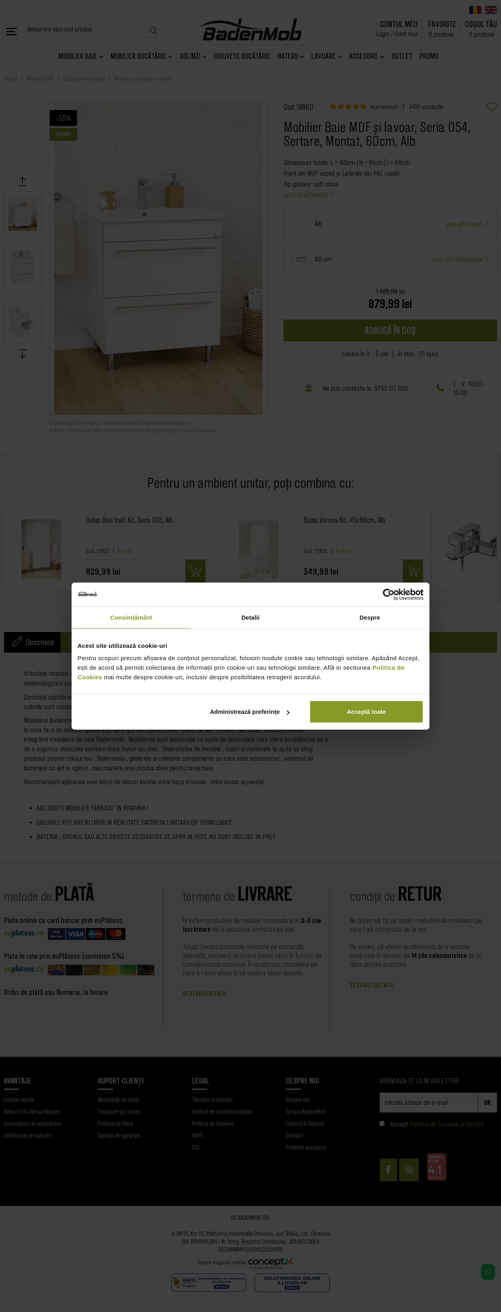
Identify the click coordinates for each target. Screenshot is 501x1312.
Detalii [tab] (250, 617)
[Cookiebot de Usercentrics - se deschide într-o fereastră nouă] (388, 594)
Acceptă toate (366, 711)
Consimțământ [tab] (131, 617)
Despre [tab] (369, 617)
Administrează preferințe (249, 711)
